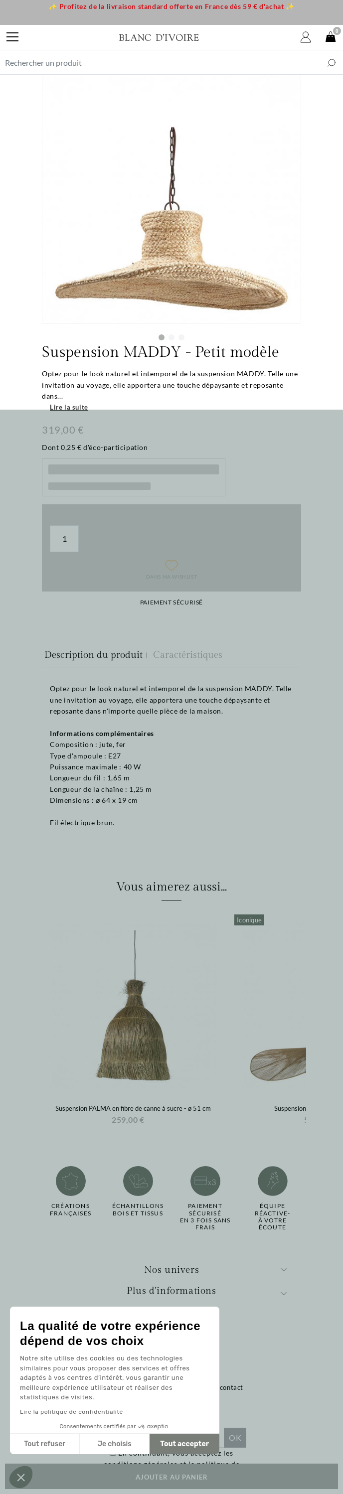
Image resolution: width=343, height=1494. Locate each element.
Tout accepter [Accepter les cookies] (184, 1444)
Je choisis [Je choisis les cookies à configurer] (115, 1444)
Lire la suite (69, 407)
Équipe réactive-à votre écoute (273, 1216)
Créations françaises (70, 1209)
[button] (21, 1477)
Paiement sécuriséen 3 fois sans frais (205, 1216)
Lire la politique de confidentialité (71, 1411)
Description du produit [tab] (93, 654)
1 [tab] (162, 337)
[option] (133, 1022)
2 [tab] (171, 337)
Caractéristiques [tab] (187, 654)
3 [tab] (181, 337)
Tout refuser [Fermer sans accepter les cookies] (44, 1444)
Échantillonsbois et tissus (138, 1209)
